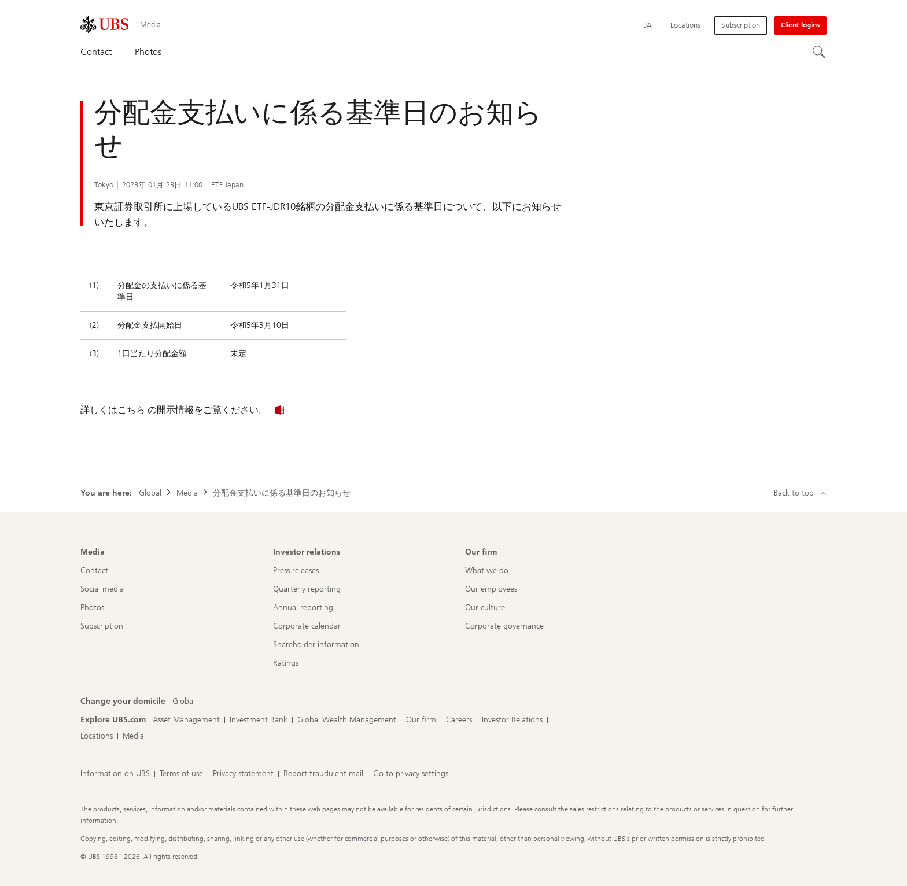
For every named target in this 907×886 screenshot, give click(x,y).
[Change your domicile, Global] (183, 701)
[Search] (820, 53)
